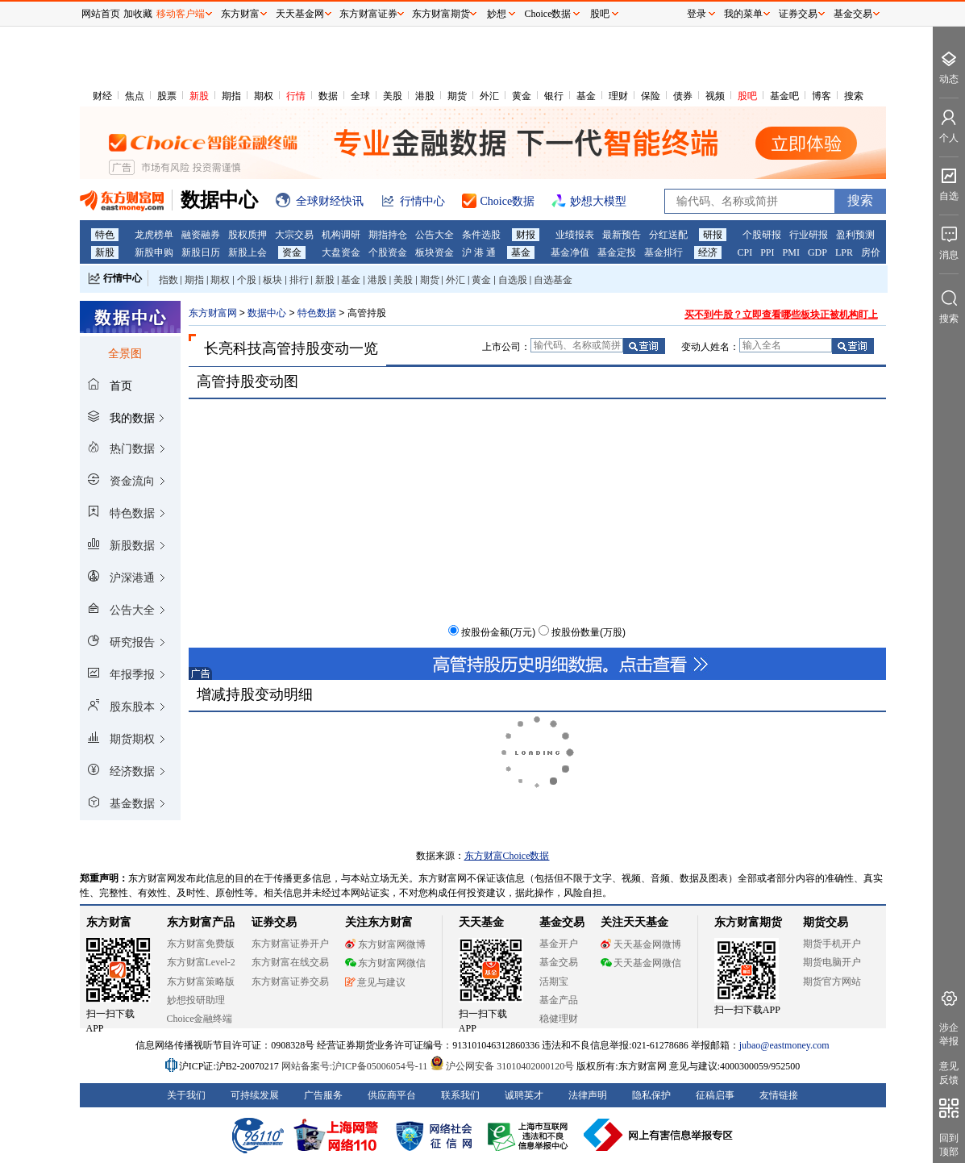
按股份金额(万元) (498, 632)
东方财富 (108, 922)
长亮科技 (233, 348)
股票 (167, 96)
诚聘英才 (524, 1095)
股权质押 (247, 234)
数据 (328, 96)
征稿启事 (715, 1095)
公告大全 (434, 234)
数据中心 (266, 313)
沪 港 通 (479, 252)
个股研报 (761, 234)
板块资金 (434, 252)
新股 (199, 96)
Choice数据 (548, 13)
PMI (791, 252)
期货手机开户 (832, 943)
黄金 (521, 96)
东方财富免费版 (201, 943)
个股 (246, 280)
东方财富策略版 (201, 981)
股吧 (747, 96)
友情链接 (778, 1095)
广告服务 (323, 1095)
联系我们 (460, 1095)
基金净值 (570, 252)
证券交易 (798, 13)
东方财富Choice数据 (507, 855)
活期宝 (553, 981)
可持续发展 (255, 1095)
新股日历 (200, 252)
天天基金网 (300, 13)
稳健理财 (558, 1018)
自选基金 (553, 280)
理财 (618, 96)
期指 (231, 96)
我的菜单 (743, 13)
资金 (292, 252)
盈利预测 (855, 234)
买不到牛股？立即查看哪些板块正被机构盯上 (781, 314)
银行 (554, 96)
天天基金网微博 (641, 944)
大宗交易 (294, 234)
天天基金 (481, 922)
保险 (650, 96)
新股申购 (154, 252)
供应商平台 (392, 1095)
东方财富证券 (368, 13)
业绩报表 (574, 234)
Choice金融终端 (200, 1018)
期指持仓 (387, 234)
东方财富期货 (748, 922)
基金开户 (558, 943)
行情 (296, 96)
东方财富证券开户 (290, 943)
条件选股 (481, 234)
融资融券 (200, 234)
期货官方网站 (832, 981)
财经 (102, 96)
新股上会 (247, 252)
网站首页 (100, 13)
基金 (586, 96)
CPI (745, 252)
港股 (425, 96)
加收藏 (137, 13)
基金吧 (784, 96)
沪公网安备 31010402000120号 (502, 1066)
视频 (715, 96)
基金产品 (558, 1000)
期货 (457, 96)
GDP (817, 252)
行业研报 (808, 234)
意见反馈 (949, 1073)
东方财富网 (213, 313)
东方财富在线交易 (290, 962)
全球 (360, 96)
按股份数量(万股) (588, 632)
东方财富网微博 (385, 944)
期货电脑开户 (832, 962)
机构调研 (341, 234)
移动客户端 (180, 13)
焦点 (134, 96)
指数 (168, 280)
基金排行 (663, 252)
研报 (712, 234)
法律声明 (587, 1095)
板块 (272, 280)
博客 (821, 96)
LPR (844, 252)
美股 (392, 96)
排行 (299, 280)
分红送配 (668, 234)
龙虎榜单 (154, 234)
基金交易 (558, 962)
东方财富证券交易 (290, 981)
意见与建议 (375, 982)
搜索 (853, 96)
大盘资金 (341, 252)
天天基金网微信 (641, 963)
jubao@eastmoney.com (784, 1045)
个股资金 (387, 252)
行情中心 (122, 278)
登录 (696, 13)
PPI (767, 252)
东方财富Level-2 (201, 962)
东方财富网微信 (385, 963)
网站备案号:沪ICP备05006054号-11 (356, 1066)
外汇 (489, 96)
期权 (263, 96)
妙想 (496, 13)
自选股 (512, 280)
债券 (683, 96)
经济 (708, 252)
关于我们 (186, 1095)
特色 (104, 234)
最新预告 (621, 234)
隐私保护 (651, 1095)
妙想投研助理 (196, 1000)
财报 (525, 234)
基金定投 (616, 252)
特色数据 (316, 313)
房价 (870, 252)
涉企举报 (949, 1034)
